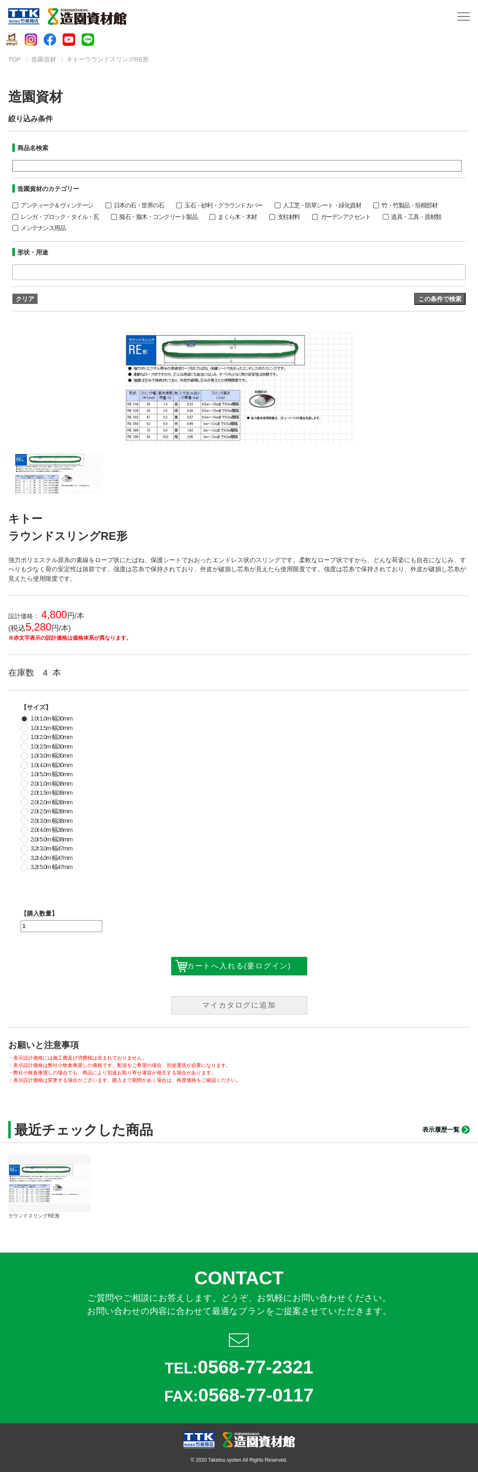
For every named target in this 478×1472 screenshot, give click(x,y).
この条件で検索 (440, 298)
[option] (239, 388)
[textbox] (17, 272)
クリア (25, 298)
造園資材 (43, 59)
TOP (14, 59)
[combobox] (239, 272)
